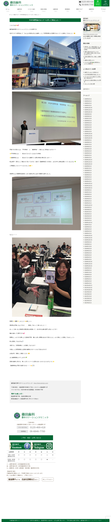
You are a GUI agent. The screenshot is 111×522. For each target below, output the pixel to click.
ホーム (7, 10)
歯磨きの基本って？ (89, 60)
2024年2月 (88, 155)
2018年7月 (88, 272)
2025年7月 (88, 118)
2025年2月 (88, 129)
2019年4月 (88, 252)
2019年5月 (88, 250)
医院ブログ (79, 10)
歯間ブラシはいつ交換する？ (92, 72)
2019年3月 (88, 255)
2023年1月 (88, 181)
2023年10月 (88, 163)
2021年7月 (88, 211)
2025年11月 (88, 109)
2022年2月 (88, 200)
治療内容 (55, 10)
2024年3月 (88, 153)
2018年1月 (88, 283)
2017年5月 (88, 300)
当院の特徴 (43, 10)
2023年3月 (88, 176)
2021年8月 (88, 209)
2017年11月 (88, 287)
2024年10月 (88, 137)
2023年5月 (88, 172)
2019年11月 (88, 237)
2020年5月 (88, 226)
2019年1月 (88, 259)
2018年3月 (88, 278)
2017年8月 (88, 294)
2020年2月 (88, 231)
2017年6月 (88, 298)
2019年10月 (88, 239)
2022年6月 (88, 194)
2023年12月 (88, 159)
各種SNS (91, 10)
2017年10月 (88, 289)
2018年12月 (88, 261)
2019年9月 (88, 242)
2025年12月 (88, 107)
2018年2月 (88, 281)
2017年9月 (88, 291)
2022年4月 (88, 198)
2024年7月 (88, 144)
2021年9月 (88, 207)
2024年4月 (88, 150)
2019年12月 (88, 235)
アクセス (103, 10)
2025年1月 (88, 131)
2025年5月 (88, 122)
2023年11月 (88, 161)
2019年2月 (88, 257)
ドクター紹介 (31, 10)
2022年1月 (88, 203)
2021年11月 (88, 205)
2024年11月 (88, 135)
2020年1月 (88, 233)
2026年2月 (88, 103)
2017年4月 (88, 302)
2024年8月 (88, 142)
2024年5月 (88, 148)
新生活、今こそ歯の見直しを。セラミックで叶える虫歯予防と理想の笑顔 (92, 48)
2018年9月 (88, 268)
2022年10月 (88, 187)
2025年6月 (88, 120)
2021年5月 (88, 213)
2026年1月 (88, 105)
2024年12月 (88, 133)
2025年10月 (88, 111)
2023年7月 (88, 168)
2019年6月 (88, 248)
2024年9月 (88, 140)
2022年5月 (88, 196)
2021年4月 (88, 216)
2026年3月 (88, 101)
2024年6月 (88, 146)
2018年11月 (88, 263)
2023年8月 (88, 166)
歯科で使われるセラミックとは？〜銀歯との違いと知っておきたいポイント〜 (92, 53)
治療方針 (19, 10)
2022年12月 (88, 183)
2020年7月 (88, 224)
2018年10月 (88, 265)
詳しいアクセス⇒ (48, 479)
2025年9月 (88, 114)
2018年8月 (88, 270)
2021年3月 (88, 218)
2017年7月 (88, 296)
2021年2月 (88, 220)
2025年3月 (88, 127)
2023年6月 (88, 170)
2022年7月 (88, 192)
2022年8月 (88, 189)
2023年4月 (88, 174)
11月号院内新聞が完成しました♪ (93, 74)
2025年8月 (88, 116)
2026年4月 (88, 98)
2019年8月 (88, 244)
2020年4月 (88, 229)
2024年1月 (88, 157)
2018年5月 (88, 274)
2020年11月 (88, 222)
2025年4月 (88, 124)
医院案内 (67, 10)
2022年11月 (88, 185)
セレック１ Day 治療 (90, 83)
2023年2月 (88, 179)
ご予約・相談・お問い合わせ (31, 438)
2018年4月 (88, 276)
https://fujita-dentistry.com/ (41, 383)
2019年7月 (88, 246)
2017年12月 (88, 285)
